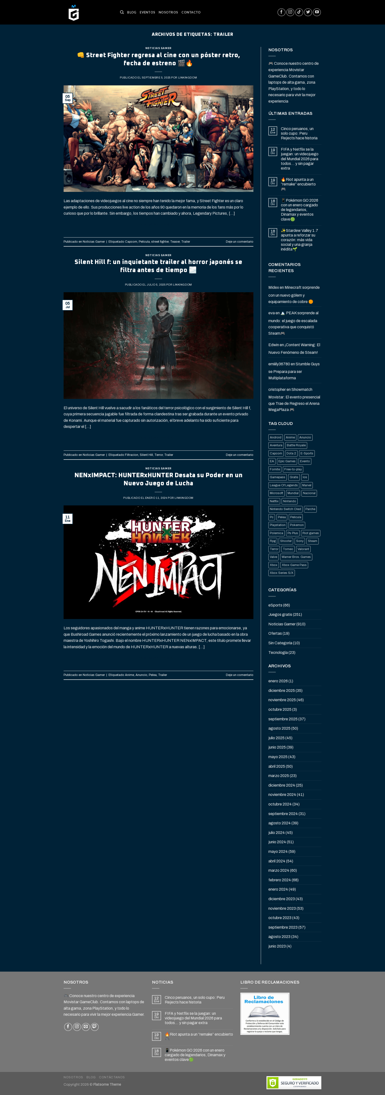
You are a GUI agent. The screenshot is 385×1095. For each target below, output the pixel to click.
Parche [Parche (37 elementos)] (310, 509)
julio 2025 (276, 738)
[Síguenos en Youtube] (317, 12)
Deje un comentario (239, 241)
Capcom (131, 241)
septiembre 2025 (283, 719)
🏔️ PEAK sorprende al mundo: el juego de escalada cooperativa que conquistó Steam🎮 (293, 323)
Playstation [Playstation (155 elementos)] (278, 525)
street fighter (160, 241)
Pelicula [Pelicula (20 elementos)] (295, 517)
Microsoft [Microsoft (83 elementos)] (276, 493)
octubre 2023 (279, 918)
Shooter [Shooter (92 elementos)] (286, 541)
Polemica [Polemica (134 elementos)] (276, 533)
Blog (131, 12)
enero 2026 (278, 681)
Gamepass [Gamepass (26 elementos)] (277, 477)
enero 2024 (278, 889)
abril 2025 (276, 766)
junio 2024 (277, 842)
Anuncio (141, 675)
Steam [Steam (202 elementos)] (312, 541)
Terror (158, 455)
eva (271, 313)
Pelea (153, 675)
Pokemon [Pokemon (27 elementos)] (297, 525)
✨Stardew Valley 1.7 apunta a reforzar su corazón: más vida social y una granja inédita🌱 (299, 239)
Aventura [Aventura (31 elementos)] (276, 445)
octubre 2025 (279, 709)
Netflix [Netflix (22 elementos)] (274, 501)
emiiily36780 (279, 364)
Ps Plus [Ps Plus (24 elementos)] (293, 533)
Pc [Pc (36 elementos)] (272, 517)
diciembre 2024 (281, 785)
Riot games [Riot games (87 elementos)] (310, 533)
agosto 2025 (279, 728)
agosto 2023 (279, 937)
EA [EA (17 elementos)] (272, 461)
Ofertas (275, 633)
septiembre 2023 (283, 927)
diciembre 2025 (281, 690)
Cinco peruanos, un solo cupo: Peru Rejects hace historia (299, 133)
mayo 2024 (278, 851)
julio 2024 (276, 833)
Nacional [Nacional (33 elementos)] (309, 493)
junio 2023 (277, 946)
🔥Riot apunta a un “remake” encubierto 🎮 (298, 184)
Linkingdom (187, 77)
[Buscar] (122, 12)
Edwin (273, 345)
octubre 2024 (280, 804)
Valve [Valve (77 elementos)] (273, 557)
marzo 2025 (278, 776)
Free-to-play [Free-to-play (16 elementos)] (293, 469)
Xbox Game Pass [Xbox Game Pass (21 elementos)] (294, 565)
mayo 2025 (278, 757)
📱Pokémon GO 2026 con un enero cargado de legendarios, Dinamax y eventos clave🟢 (299, 209)
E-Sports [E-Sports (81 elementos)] (307, 453)
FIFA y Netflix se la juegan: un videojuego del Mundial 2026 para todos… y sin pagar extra (299, 158)
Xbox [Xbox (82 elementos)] (273, 565)
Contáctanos (112, 1077)
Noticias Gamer (158, 48)
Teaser (175, 241)
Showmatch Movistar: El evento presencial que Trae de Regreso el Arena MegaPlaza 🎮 (294, 399)
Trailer (185, 241)
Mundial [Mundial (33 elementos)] (293, 493)
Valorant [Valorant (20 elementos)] (303, 549)
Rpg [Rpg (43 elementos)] (273, 541)
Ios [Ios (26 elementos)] (305, 477)
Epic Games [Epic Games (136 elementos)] (287, 461)
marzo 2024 (278, 870)
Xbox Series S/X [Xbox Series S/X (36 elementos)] (281, 573)
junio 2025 (277, 747)
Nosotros (168, 12)
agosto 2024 (279, 823)
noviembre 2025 (282, 700)
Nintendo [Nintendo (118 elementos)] (289, 501)
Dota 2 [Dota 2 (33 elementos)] (291, 453)
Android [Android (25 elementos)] (275, 437)
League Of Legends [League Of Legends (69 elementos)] (284, 485)
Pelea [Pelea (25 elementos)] (282, 517)
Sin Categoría (280, 643)
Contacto (191, 12)
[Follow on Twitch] (95, 1027)
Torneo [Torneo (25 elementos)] (288, 549)
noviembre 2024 (282, 794)
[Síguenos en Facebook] (281, 12)
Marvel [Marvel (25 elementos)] (306, 485)
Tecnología (278, 652)
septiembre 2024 (283, 814)
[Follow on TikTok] (299, 12)
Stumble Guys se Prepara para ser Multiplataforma (294, 371)
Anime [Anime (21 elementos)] (290, 437)
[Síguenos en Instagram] (290, 12)
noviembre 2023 (282, 908)
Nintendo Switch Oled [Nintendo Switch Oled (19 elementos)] (285, 509)
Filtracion (131, 455)
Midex (273, 287)
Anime (129, 675)
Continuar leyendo (158, 225)
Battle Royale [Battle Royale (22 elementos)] (296, 445)
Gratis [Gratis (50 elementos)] (294, 477)
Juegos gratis (280, 614)
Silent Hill (146, 455)
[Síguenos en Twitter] (308, 12)
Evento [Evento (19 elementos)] (305, 461)
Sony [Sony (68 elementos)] (299, 541)
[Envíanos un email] (86, 1027)
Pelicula (144, 241)
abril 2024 (276, 861)
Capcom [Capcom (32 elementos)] (276, 453)
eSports (275, 605)
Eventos (147, 12)
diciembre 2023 (281, 899)
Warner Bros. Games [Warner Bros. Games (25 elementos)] (296, 557)
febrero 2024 (279, 880)
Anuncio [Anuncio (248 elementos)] (305, 437)
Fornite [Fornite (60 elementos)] (275, 469)
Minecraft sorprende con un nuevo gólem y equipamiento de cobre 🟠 (294, 294)
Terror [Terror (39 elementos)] (274, 549)
